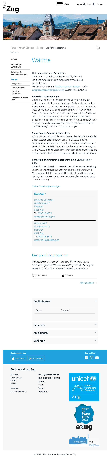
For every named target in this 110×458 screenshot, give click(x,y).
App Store (18, 358)
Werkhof (41, 388)
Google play (36, 358)
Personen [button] (39, 325)
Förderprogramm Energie (68, 86)
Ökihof (40, 385)
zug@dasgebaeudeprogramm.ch (48, 89)
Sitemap (69, 454)
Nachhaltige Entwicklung (16, 65)
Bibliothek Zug (43, 391)
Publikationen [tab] (39, 275)
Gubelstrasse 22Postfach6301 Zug (42, 206)
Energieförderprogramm (20, 98)
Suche (79, 4)
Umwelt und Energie (44, 199)
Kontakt (100, 4)
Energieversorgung (19, 87)
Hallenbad (41, 381)
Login (89, 4)
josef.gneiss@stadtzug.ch (46, 239)
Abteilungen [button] (40, 333)
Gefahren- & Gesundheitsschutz (19, 73)
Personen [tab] (67, 275)
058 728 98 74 (45, 236)
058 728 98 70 (45, 213)
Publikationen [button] (41, 301)
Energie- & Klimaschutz (16, 92)
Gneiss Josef (40, 223)
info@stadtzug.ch (20, 391)
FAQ (74, 454)
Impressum (61, 454)
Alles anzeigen (87, 282)
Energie (14, 79)
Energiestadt (17, 83)
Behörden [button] (39, 340)
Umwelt (14, 59)
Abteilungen (15, 388)
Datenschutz (52, 454)
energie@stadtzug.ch (44, 216)
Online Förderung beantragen (47, 186)
